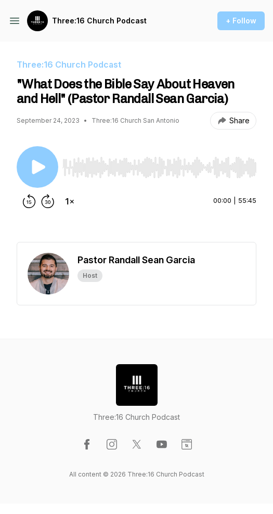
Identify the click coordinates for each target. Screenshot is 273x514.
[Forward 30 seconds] (48, 201)
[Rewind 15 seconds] (29, 201)
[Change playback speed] (69, 201)
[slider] (159, 167)
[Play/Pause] (37, 167)
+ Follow (241, 20)
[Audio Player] (159, 164)
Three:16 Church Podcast (99, 20)
